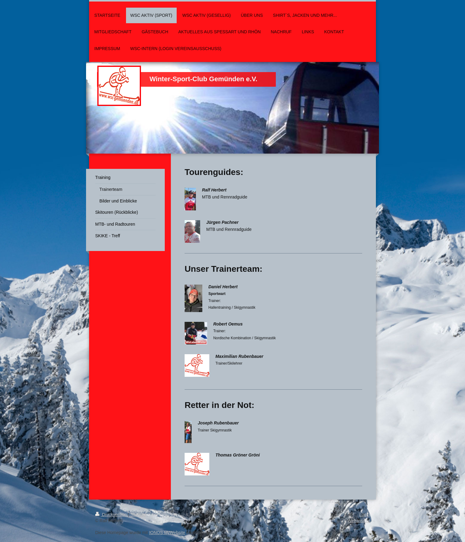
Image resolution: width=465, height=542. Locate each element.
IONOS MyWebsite (167, 532)
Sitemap (138, 514)
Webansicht (359, 520)
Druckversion (111, 514)
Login (364, 514)
